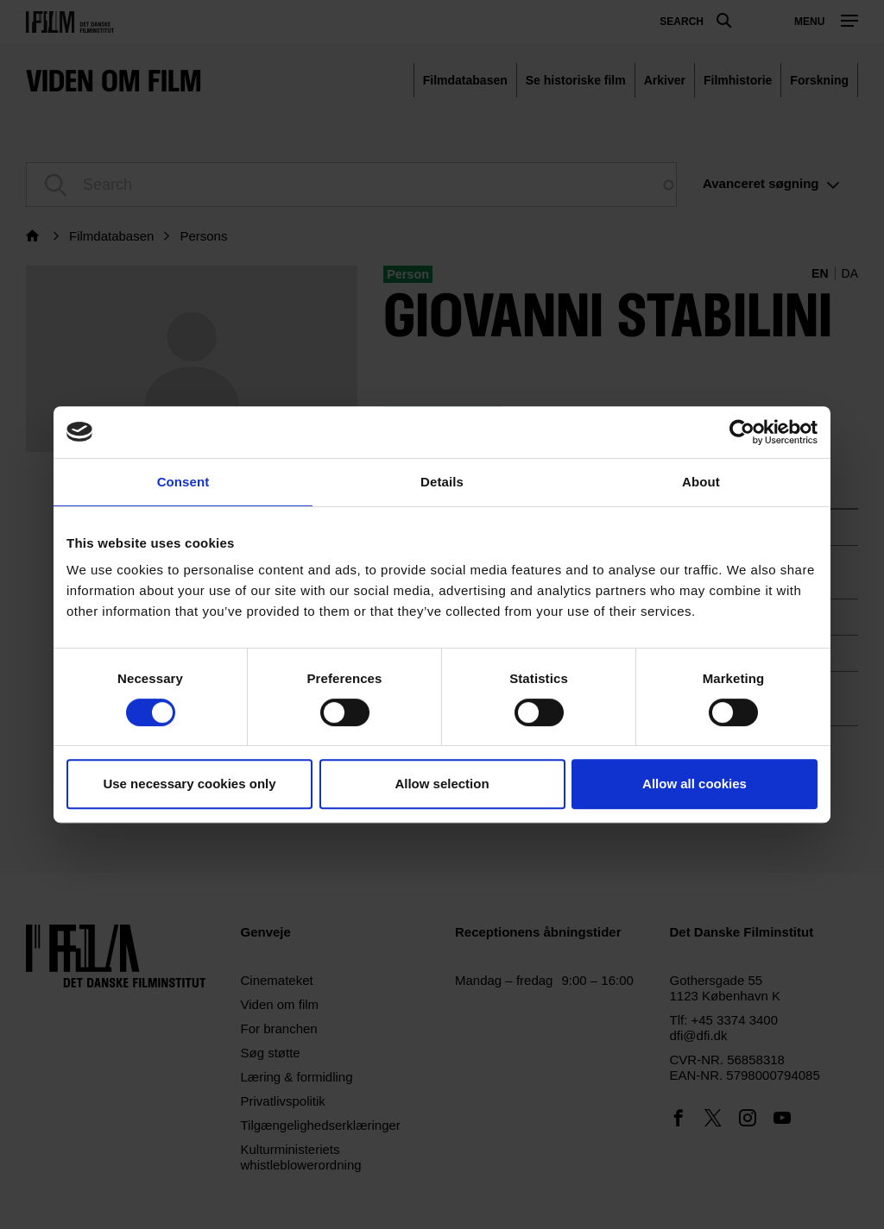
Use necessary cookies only (189, 783)
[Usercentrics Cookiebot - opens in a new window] (742, 432)
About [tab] (701, 481)
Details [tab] (442, 481)
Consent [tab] (183, 481)
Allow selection (442, 783)
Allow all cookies (694, 783)
